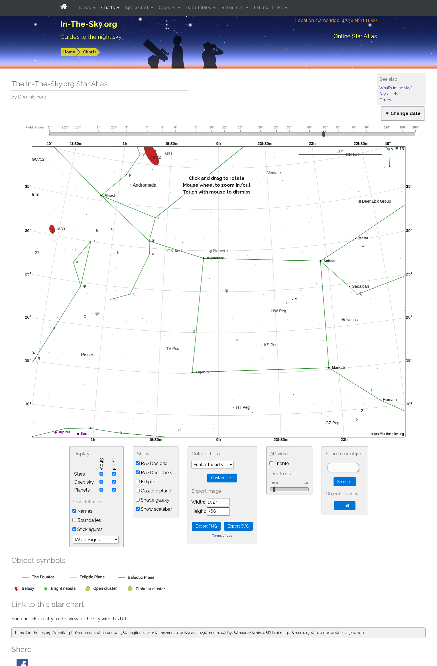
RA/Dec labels (154, 472)
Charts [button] (108, 7)
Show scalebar (154, 509)
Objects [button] (167, 7)
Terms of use (222, 536)
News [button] (85, 7)
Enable (279, 463)
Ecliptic (146, 481)
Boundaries (86, 520)
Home (69, 52)
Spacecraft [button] (137, 7)
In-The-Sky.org (88, 24)
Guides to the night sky (91, 36)
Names (82, 511)
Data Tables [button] (199, 7)
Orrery (385, 100)
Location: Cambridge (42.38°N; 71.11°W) (336, 20)
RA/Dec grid (152, 463)
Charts (89, 52)
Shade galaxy (152, 500)
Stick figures (87, 529)
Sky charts (388, 94)
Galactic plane (153, 491)
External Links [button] (269, 7)
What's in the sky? (395, 88)
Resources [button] (233, 7)
